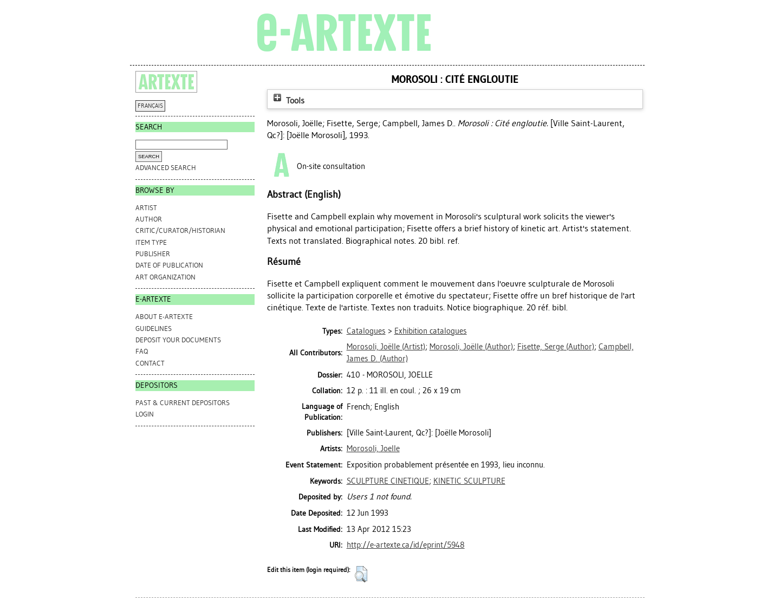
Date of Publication (169, 265)
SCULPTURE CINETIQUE (388, 481)
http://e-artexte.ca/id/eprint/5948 (406, 545)
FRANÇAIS (150, 105)
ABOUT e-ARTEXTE (164, 317)
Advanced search (165, 168)
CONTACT (150, 363)
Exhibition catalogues (430, 331)
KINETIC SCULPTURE (469, 481)
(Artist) (386, 347)
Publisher (152, 254)
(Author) (471, 347)
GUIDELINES (153, 328)
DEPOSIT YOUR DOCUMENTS (178, 340)
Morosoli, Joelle (373, 448)
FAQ (141, 351)
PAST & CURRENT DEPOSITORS (182, 403)
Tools (287, 100)
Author (148, 219)
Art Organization (165, 277)
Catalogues (366, 331)
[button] (361, 574)
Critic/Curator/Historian (180, 230)
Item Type (151, 242)
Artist (146, 208)
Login (144, 414)
